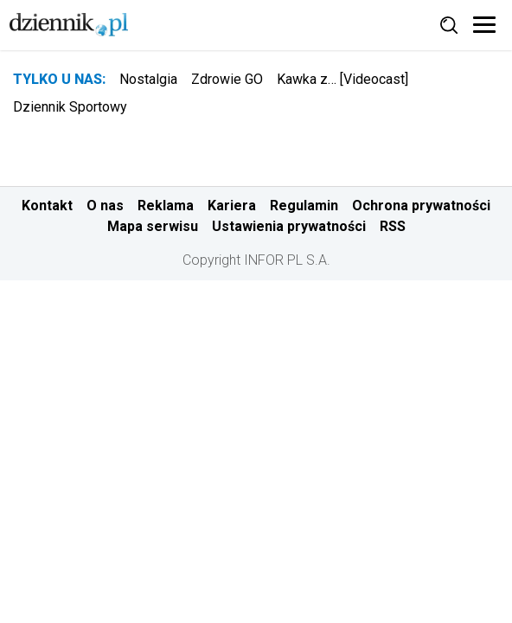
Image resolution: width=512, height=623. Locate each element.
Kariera (232, 205)
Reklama (166, 205)
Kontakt (47, 205)
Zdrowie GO (227, 79)
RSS (393, 226)
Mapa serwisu (152, 226)
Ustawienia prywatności (289, 226)
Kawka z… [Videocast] (342, 79)
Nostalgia (148, 79)
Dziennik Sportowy (70, 107)
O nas (105, 205)
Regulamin (304, 205)
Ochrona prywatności (421, 205)
